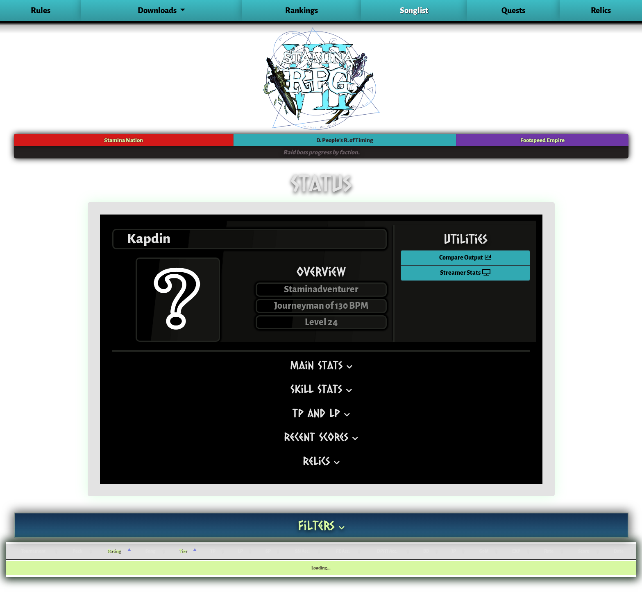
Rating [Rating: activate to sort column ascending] (113, 551)
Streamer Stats (465, 273)
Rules (40, 10)
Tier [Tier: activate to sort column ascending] (183, 551)
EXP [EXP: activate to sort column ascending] (516, 551)
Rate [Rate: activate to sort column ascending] (549, 551)
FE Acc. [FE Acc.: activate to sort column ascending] (343, 551)
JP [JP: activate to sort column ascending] (453, 551)
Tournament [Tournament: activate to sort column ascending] (33, 551)
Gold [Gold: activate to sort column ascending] (483, 551)
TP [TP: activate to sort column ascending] (213, 551)
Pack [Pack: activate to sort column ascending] (77, 551)
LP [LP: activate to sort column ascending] (240, 551)
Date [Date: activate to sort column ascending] (619, 551)
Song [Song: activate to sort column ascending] (150, 551)
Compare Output (465, 258)
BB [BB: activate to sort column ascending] (426, 551)
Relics (601, 10)
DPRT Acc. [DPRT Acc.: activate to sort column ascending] (387, 551)
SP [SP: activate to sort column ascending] (268, 551)
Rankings (301, 10)
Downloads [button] (158, 10)
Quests (513, 10)
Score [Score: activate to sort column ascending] (583, 551)
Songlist (414, 10)
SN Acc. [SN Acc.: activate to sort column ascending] (302, 551)
